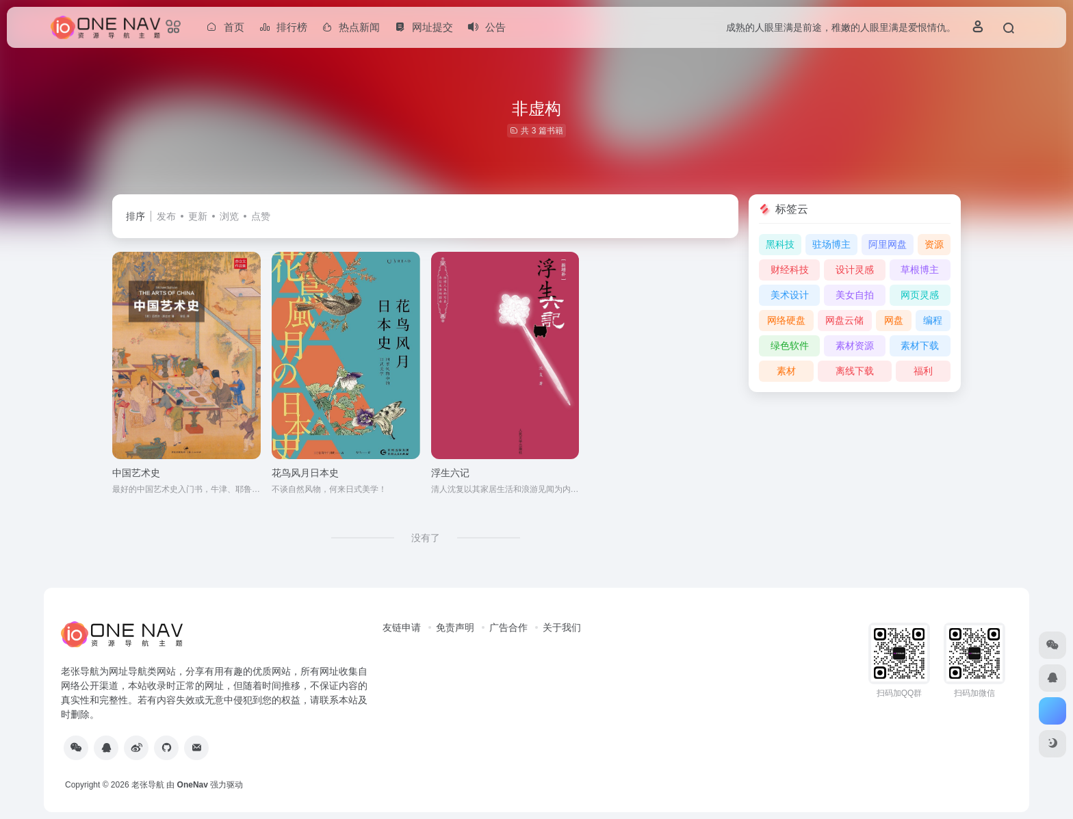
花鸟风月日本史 (305, 472)
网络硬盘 (786, 320)
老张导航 (147, 785)
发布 (166, 216)
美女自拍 (855, 294)
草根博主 (920, 269)
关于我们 (562, 627)
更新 (197, 216)
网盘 (893, 320)
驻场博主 (831, 244)
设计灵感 (855, 269)
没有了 (425, 537)
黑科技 (780, 244)
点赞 (260, 216)
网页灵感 (920, 294)
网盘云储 (844, 320)
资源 (934, 244)
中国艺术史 (136, 472)
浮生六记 (450, 472)
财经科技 (790, 269)
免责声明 (455, 627)
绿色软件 (790, 345)
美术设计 (790, 294)
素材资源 (855, 345)
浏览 (229, 216)
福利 (923, 370)
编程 (932, 320)
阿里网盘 (887, 244)
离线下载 (855, 370)
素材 (786, 370)
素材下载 (920, 345)
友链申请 (402, 627)
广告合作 (508, 627)
